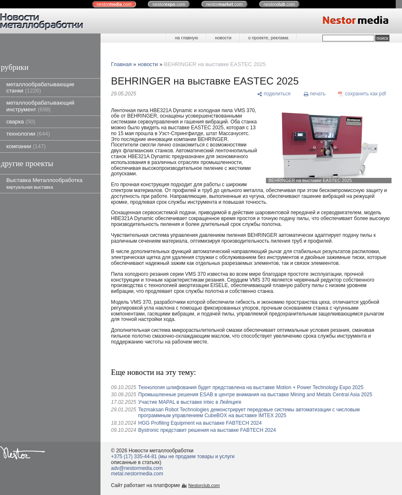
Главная (121, 64)
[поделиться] (273, 94)
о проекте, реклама (268, 37)
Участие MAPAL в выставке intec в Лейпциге (189, 402)
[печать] (314, 94)
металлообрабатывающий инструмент (40, 106)
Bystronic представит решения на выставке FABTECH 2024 (207, 430)
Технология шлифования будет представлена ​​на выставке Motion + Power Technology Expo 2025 (250, 387)
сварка (20, 121)
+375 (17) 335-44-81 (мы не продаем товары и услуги (172, 456)
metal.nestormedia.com (137, 474)
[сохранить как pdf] (362, 94)
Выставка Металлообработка (44, 183)
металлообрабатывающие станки (40, 87)
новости (223, 37)
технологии (28, 134)
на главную (186, 37)
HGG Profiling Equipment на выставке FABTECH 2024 (200, 423)
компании (26, 146)
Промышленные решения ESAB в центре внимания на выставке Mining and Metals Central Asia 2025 (255, 395)
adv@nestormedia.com (137, 468)
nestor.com (114, 4)
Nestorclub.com (204, 485)
